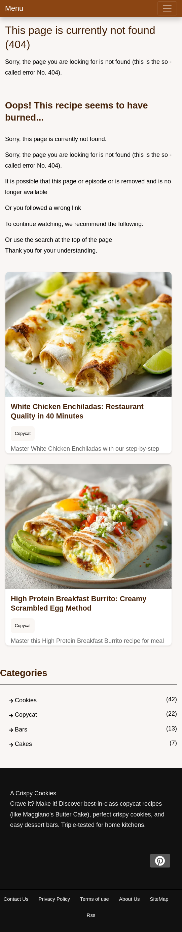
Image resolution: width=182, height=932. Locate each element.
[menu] (167, 8)
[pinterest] (160, 861)
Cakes (23, 744)
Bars (21, 729)
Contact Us (15, 899)
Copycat (23, 433)
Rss (91, 915)
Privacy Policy (54, 899)
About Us (129, 899)
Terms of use (94, 899)
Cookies (26, 700)
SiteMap (159, 899)
